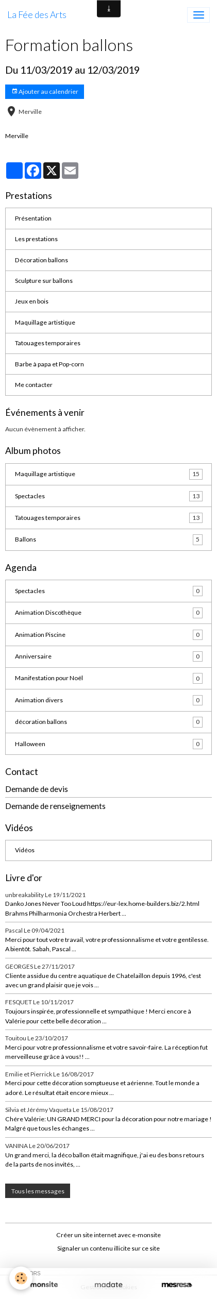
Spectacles (109, 496)
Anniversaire (109, 656)
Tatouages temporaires (47, 343)
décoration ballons (109, 722)
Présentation (33, 218)
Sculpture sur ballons (44, 280)
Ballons (109, 539)
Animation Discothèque (109, 613)
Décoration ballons (41, 260)
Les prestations (36, 239)
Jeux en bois (31, 301)
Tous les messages (37, 1191)
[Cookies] (20, 1278)
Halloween (109, 744)
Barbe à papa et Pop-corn (49, 364)
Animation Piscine (109, 635)
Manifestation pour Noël (109, 678)
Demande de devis (36, 789)
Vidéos (25, 850)
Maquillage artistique (45, 322)
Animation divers (109, 700)
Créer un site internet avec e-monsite (108, 1235)
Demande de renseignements (55, 806)
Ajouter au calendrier (44, 91)
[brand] (36, 15)
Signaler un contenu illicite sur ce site (108, 1248)
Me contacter (34, 385)
